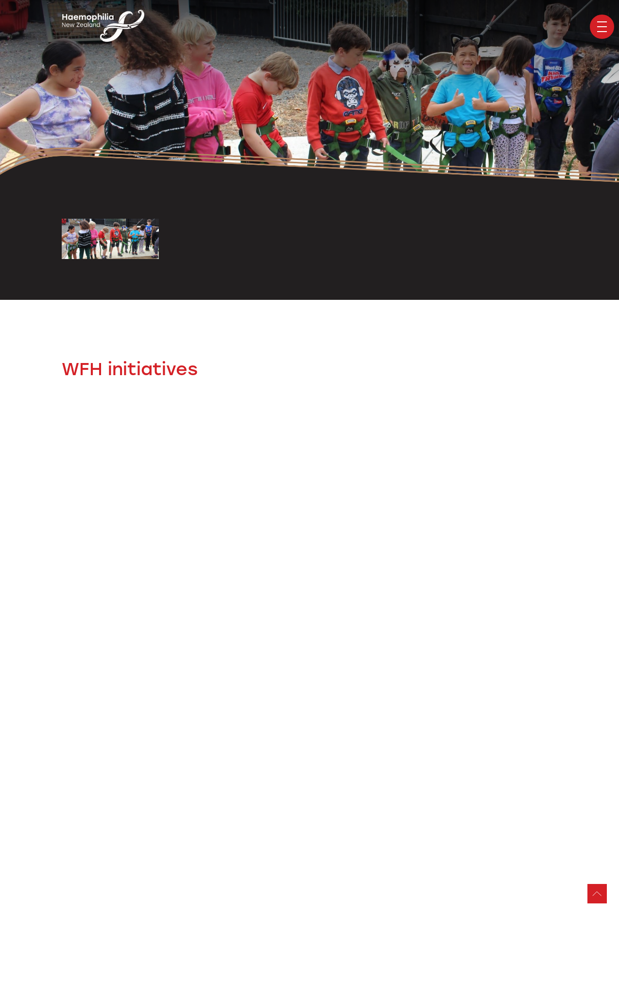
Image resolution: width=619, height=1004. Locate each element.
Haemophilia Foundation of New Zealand (103, 27)
